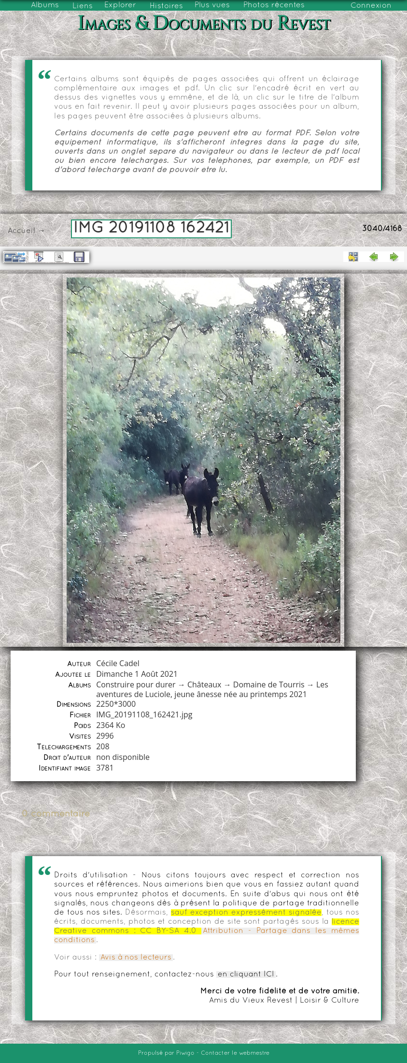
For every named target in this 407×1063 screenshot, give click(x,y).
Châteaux (204, 684)
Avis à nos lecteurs (135, 957)
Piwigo (185, 1053)
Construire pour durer (136, 684)
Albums (45, 5)
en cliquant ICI (246, 974)
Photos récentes (274, 5)
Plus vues (212, 5)
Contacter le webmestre (235, 1053)
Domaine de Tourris (269, 684)
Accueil (21, 231)
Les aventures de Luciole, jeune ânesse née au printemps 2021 (212, 689)
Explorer (120, 5)
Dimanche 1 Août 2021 (137, 674)
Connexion (371, 5)
